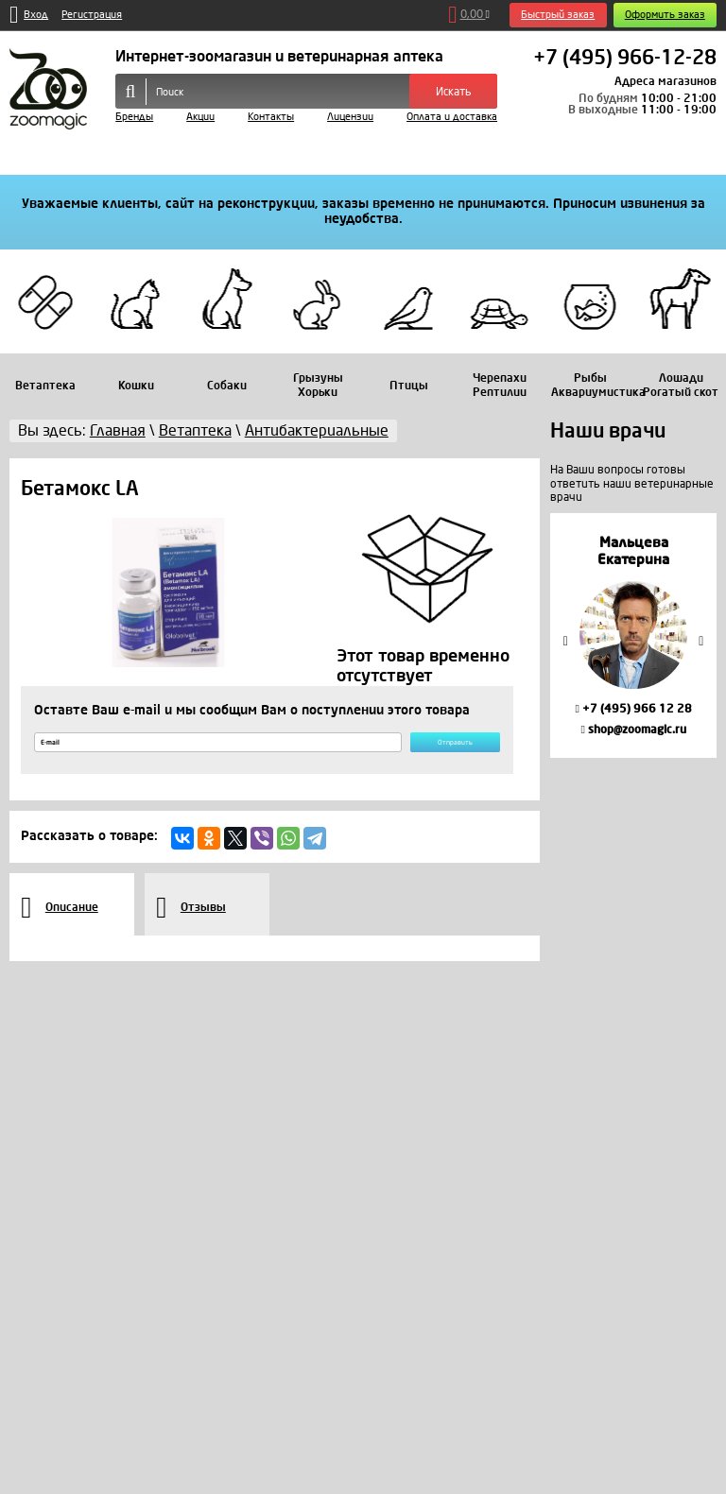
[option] (633, 635)
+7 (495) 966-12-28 (625, 58)
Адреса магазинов (665, 81)
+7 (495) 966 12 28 (633, 708)
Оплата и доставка (451, 117)
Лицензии (350, 117)
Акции (200, 117)
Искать (454, 91)
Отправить (428, 749)
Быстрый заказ (558, 14)
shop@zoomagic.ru (632, 729)
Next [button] (701, 640)
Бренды (134, 117)
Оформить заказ (665, 14)
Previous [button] (565, 640)
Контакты (271, 117)
